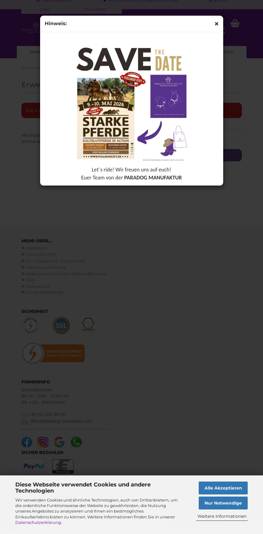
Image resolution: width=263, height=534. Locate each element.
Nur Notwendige (223, 503)
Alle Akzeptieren (223, 488)
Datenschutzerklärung (38, 522)
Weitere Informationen (221, 516)
